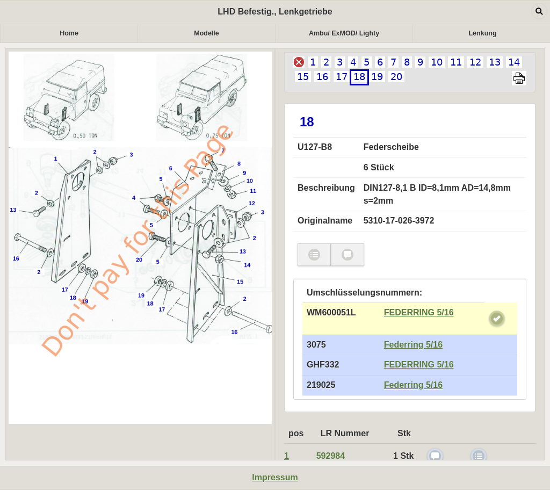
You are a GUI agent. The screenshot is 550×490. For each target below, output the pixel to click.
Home (69, 33)
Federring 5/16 (413, 344)
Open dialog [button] (539, 11)
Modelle (206, 33)
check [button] (314, 254)
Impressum (275, 477)
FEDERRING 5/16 (419, 312)
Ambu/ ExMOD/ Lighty (344, 33)
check (497, 319)
